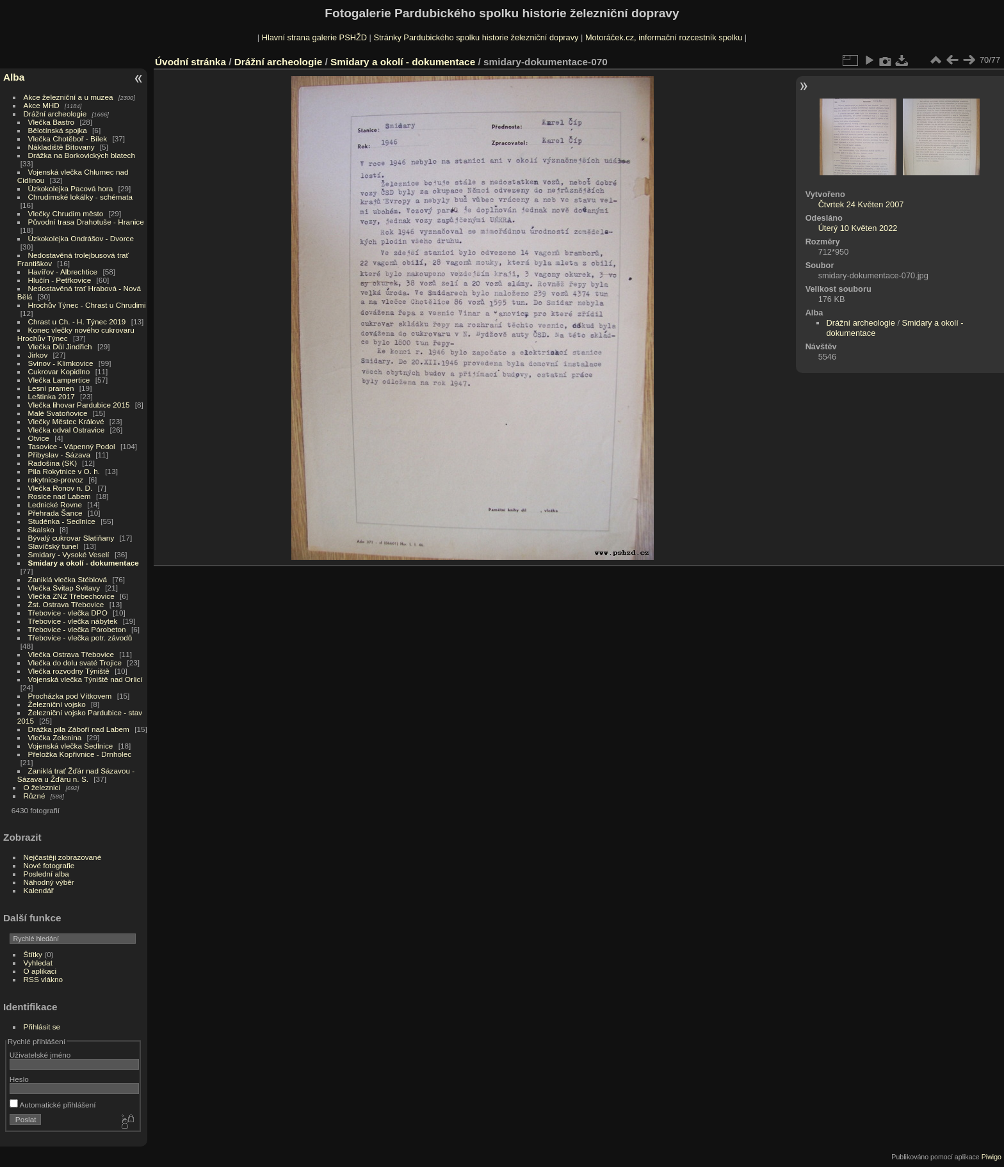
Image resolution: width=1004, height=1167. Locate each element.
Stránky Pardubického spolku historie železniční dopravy (475, 37)
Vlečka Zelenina (55, 737)
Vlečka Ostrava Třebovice (71, 654)
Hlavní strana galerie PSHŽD (314, 37)
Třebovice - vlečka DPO (68, 612)
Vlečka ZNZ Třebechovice (71, 596)
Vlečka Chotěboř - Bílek (68, 138)
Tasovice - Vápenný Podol (71, 446)
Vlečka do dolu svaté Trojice (75, 662)
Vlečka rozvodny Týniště (68, 671)
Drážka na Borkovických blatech (81, 155)
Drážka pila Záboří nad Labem (78, 729)
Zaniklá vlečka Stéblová (68, 579)
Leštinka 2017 (51, 396)
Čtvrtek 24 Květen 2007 (861, 204)
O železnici (42, 787)
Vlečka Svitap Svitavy (64, 588)
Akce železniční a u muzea (68, 97)
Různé (34, 795)
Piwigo (991, 1157)
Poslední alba (46, 873)
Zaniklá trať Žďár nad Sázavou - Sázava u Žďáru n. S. (75, 774)
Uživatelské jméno (40, 1055)
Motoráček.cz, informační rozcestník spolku (663, 37)
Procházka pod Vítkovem (70, 696)
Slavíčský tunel (53, 546)
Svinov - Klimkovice (60, 363)
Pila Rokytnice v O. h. (64, 471)
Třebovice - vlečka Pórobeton (77, 629)
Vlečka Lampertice (59, 380)
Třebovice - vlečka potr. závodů (80, 637)
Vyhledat (38, 962)
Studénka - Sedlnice (61, 521)
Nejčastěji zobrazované (63, 857)
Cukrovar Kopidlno (59, 371)
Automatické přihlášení (53, 1104)
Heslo (19, 1079)
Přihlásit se (42, 1026)
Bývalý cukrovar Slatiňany (71, 538)
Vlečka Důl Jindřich (60, 346)
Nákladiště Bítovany (61, 147)
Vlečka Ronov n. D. (60, 488)
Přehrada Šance (55, 513)
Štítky (33, 954)
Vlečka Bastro (51, 122)
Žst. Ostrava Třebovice (66, 604)
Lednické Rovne (55, 504)
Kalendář (39, 890)
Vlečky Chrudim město (66, 213)
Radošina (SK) (52, 463)
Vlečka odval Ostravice (66, 429)
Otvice (38, 438)
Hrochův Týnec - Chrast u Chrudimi (87, 305)
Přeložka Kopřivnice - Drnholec (80, 754)
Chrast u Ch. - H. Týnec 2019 (77, 321)
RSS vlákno (43, 979)
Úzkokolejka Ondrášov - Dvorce (81, 238)
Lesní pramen (51, 388)
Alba (13, 77)
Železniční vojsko (58, 704)
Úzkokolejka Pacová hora (70, 188)
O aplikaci (40, 971)
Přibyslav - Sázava (59, 454)
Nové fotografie (49, 865)
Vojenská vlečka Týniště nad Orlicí (85, 679)
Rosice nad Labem (59, 496)
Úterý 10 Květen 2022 (858, 228)
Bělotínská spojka (57, 130)
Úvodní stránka (190, 61)
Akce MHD (42, 105)
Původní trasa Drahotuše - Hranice (86, 222)
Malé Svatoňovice (58, 413)
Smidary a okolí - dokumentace (83, 563)
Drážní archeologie (55, 113)
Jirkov (38, 355)
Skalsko (41, 529)
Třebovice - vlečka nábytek (73, 621)
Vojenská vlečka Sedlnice (70, 746)
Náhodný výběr (49, 882)
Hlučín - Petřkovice (60, 280)
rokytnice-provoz (55, 479)
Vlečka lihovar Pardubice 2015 (79, 405)
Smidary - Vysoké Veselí (68, 554)
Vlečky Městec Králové (66, 421)
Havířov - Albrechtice (63, 271)
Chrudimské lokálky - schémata (80, 197)
